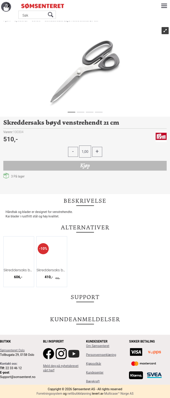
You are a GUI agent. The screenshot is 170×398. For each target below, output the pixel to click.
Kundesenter (95, 372)
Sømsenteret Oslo (12, 350)
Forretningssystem (49, 393)
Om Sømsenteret (97, 346)
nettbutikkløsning (79, 393)
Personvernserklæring (101, 355)
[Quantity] (85, 152)
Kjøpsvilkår (93, 363)
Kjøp (85, 165)
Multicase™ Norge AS (118, 393)
